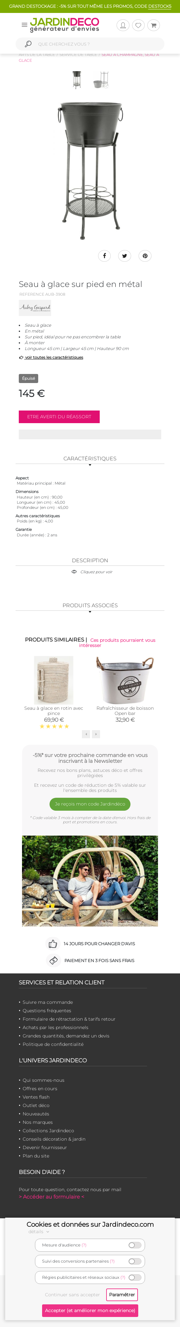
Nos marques (38, 1122)
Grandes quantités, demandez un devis (66, 1036)
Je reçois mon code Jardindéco (90, 804)
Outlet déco (36, 1105)
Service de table (78, 54)
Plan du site (36, 1156)
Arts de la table (37, 54)
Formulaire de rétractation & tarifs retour (69, 1019)
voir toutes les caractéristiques (51, 357)
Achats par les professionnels (55, 1027)
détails (39, 1231)
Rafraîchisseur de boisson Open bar (125, 710)
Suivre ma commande (48, 1002)
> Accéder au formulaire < (51, 1197)
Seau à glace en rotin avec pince (53, 710)
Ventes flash (36, 1097)
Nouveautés (36, 1114)
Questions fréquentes (47, 1011)
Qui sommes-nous (43, 1080)
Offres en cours (40, 1088)
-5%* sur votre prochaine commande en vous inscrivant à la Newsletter (90, 758)
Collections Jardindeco (48, 1131)
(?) (84, 1245)
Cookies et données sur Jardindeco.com (90, 1224)
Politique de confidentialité (53, 1044)
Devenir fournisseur (45, 1147)
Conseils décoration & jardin (54, 1139)
